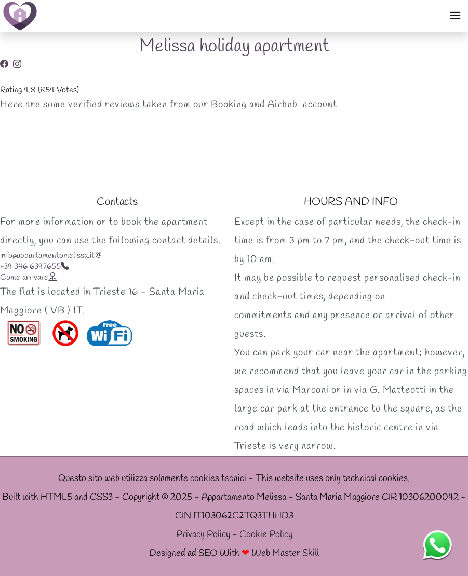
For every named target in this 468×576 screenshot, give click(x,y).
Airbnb (283, 105)
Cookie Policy (265, 535)
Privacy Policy (203, 535)
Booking (229, 105)
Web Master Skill (285, 553)
